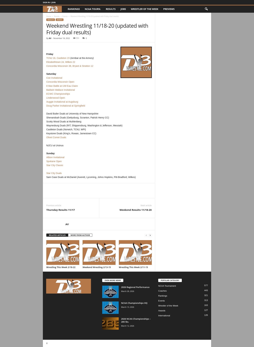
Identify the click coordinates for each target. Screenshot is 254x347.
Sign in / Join (49, 2)
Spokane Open (54, 161)
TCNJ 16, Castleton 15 (58, 58)
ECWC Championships (58, 94)
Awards (161, 310)
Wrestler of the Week (144, 9)
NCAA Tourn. (93, 9)
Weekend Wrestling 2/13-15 (97, 267)
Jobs (123, 9)
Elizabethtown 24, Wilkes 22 (60, 62)
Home (48, 16)
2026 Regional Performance (135, 287)
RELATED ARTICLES (57, 235)
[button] (206, 9)
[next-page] (150, 235)
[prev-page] (146, 235)
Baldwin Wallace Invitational (60, 90)
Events (65, 16)
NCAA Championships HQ (134, 302)
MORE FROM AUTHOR (80, 235)
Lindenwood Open (55, 97)
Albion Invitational (55, 157)
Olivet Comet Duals (56, 137)
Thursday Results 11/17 (60, 209)
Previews (169, 9)
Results (111, 9)
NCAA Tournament (167, 286)
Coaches (162, 291)
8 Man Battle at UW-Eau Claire (62, 86)
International (164, 315)
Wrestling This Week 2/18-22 (60, 267)
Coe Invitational (54, 78)
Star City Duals (54, 173)
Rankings (74, 9)
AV (50, 38)
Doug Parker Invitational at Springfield (65, 105)
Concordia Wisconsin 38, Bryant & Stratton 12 (69, 66)
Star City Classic (54, 165)
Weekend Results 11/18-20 (136, 209)
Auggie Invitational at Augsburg (62, 101)
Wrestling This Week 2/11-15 (133, 267)
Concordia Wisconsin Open (60, 81)
